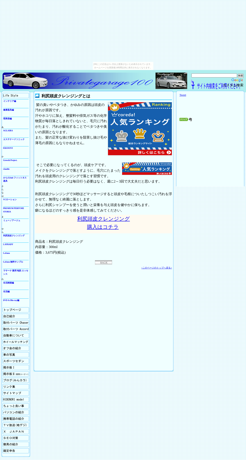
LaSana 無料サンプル (13, 262)
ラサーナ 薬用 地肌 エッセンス (15, 272)
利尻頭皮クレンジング (14, 235)
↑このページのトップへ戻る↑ (156, 267)
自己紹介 (16, 316)
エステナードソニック (14, 139)
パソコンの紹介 (16, 412)
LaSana (6, 253)
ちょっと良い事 (16, 406)
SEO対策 (16, 438)
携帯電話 (16, 418)
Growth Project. (10, 160)
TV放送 (16, 425)
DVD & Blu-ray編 (11, 300)
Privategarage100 (78, 81)
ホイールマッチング (16, 342)
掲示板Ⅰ (16, 367)
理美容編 (7, 118)
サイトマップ (16, 393)
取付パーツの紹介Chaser (16, 322)
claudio (6, 169)
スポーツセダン (16, 361)
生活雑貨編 (8, 283)
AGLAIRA (8, 130)
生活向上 (16, 95)
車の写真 (16, 354)
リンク (16, 386)
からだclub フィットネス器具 (15, 179)
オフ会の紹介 (16, 348)
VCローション (10, 199)
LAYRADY (8, 244)
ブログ (16, 380)
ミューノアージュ (11, 220)
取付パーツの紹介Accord (16, 329)
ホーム (16, 310)
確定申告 (16, 450)
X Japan (16, 431)
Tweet (182, 94)
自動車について (16, 335)
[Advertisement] (210, 154)
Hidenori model (16, 399)
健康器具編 (8, 110)
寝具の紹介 (16, 444)
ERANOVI (8, 148)
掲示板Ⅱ (16, 374)
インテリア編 (9, 101)
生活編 (6, 291)
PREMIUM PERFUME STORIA (13, 210)
